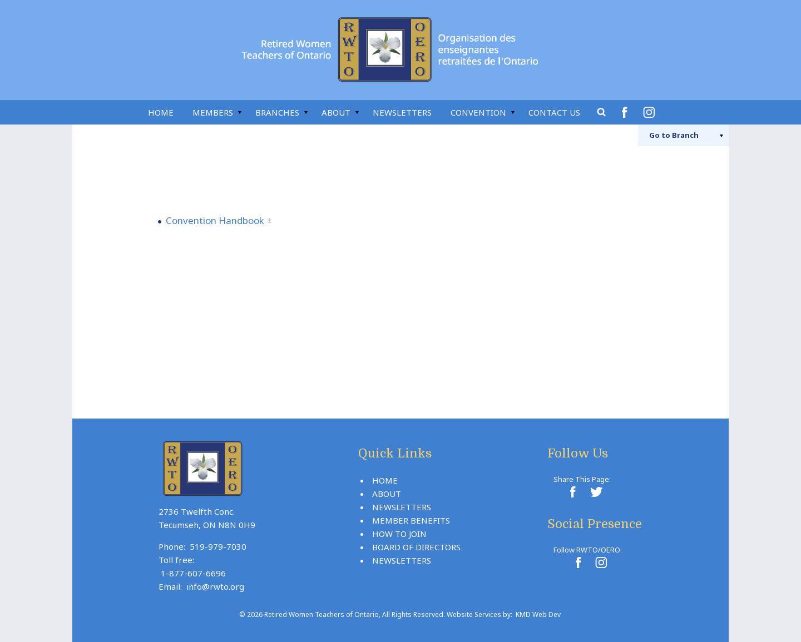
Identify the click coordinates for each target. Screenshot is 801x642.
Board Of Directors (416, 547)
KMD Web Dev (538, 614)
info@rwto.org (215, 586)
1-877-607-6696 (193, 573)
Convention (478, 112)
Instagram (651, 112)
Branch (674, 135)
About (336, 112)
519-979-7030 (218, 546)
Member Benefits (411, 520)
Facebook (626, 112)
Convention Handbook (215, 220)
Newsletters (402, 112)
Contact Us (554, 112)
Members (212, 112)
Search (602, 112)
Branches (277, 112)
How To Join (399, 533)
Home (161, 112)
